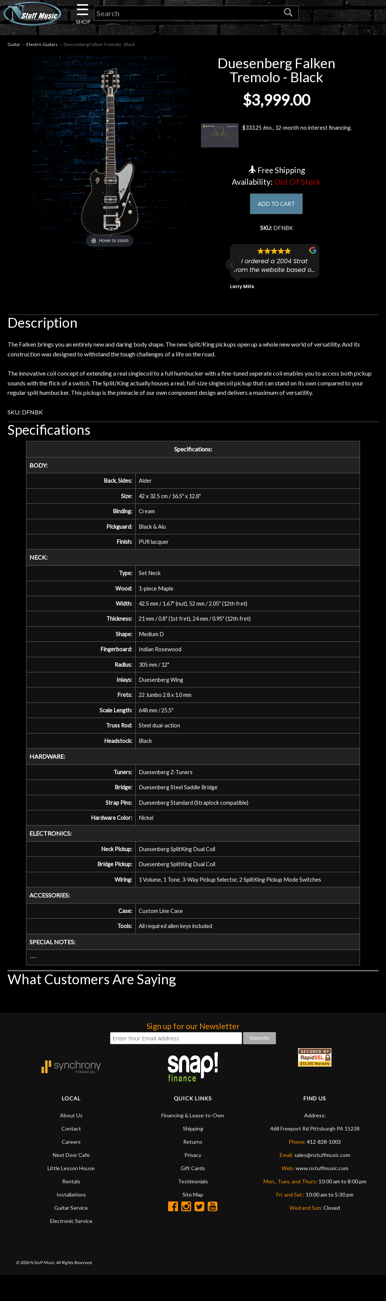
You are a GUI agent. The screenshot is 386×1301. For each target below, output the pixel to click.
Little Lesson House (71, 1194)
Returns (192, 1167)
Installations (71, 1220)
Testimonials (193, 1207)
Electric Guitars (42, 46)
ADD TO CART (276, 206)
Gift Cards (193, 1194)
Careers (71, 1167)
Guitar (14, 46)
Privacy (192, 1180)
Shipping (193, 1154)
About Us (71, 1141)
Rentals (71, 1207)
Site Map (192, 1220)
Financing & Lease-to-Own (192, 1141)
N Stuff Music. (42, 1287)
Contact (71, 1154)
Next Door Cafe (71, 1180)
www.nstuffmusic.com (322, 1194)
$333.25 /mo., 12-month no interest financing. (276, 137)
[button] (231, 268)
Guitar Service (71, 1233)
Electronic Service (71, 1246)
